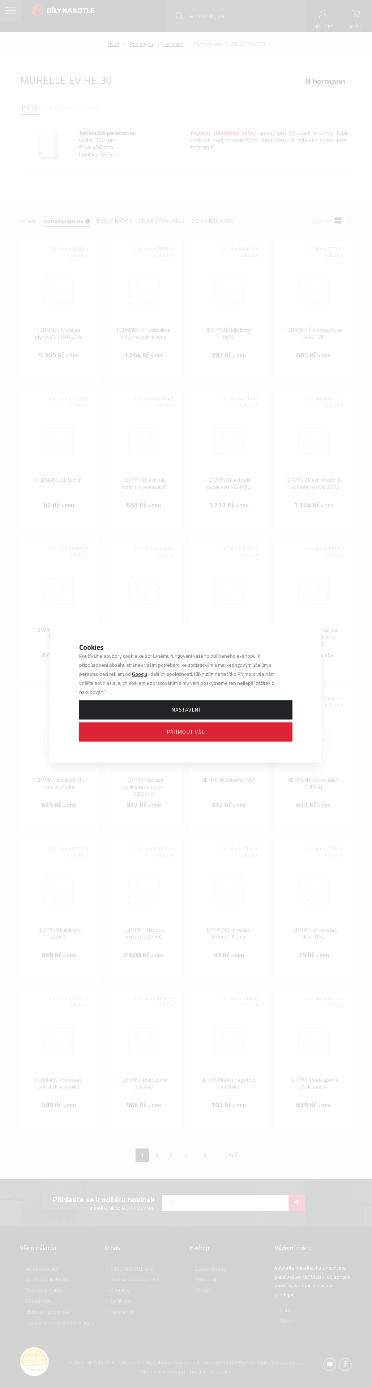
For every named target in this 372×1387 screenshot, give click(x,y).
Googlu (139, 674)
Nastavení (186, 709)
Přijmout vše (186, 731)
